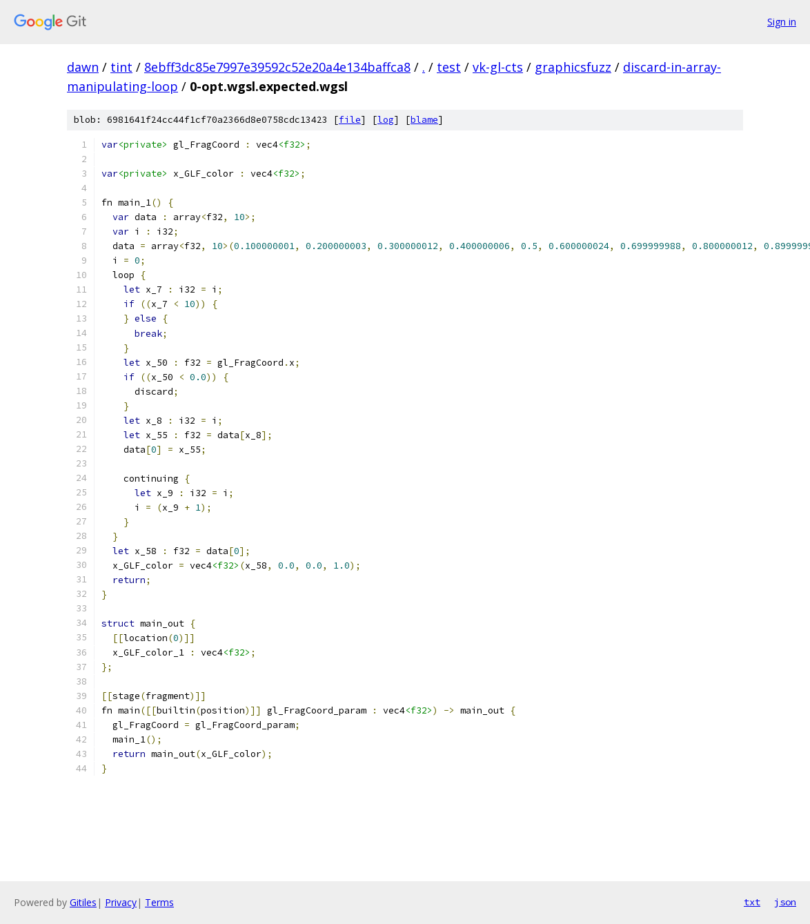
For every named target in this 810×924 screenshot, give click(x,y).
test (449, 67)
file (350, 120)
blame (424, 120)
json (785, 902)
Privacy (121, 902)
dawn (83, 67)
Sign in (781, 21)
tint (121, 67)
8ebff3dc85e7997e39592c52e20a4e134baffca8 (277, 67)
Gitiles (83, 902)
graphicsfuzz (573, 67)
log (385, 120)
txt (752, 902)
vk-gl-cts (498, 67)
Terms (159, 902)
